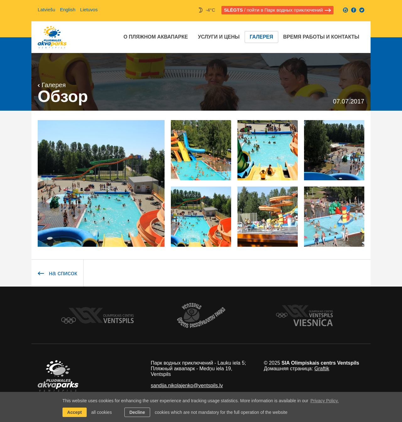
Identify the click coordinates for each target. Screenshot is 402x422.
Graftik (321, 368)
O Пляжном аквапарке (155, 37)
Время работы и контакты (321, 37)
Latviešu (46, 9)
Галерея (261, 37)
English (67, 9)
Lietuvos (89, 9)
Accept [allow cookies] (74, 412)
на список (57, 273)
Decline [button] (137, 412)
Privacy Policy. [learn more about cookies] (324, 400)
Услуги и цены (219, 37)
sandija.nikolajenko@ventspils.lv (187, 385)
